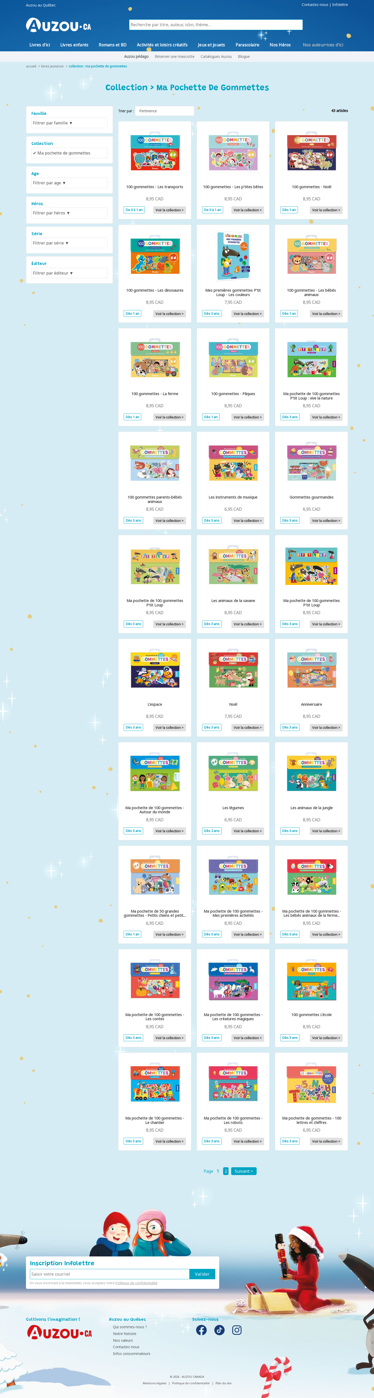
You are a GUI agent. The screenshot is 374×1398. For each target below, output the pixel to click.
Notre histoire (122, 1333)
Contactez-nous (315, 5)
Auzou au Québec (41, 5)
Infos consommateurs (129, 1353)
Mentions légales (154, 1383)
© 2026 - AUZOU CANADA (187, 1377)
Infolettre (340, 5)
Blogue (244, 56)
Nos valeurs (120, 1340)
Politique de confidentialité (136, 1283)
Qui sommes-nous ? (127, 1326)
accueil (31, 66)
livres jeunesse (52, 66)
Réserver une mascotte (175, 56)
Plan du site (223, 1383)
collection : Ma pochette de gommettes (98, 66)
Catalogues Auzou (216, 56)
